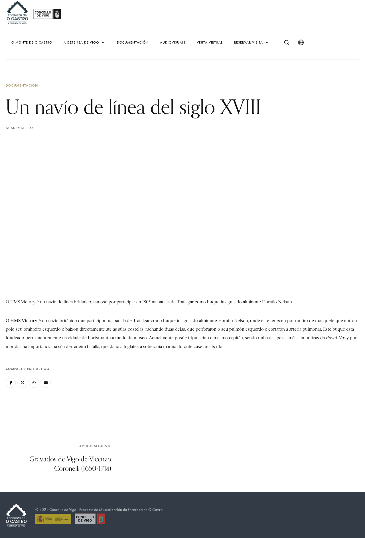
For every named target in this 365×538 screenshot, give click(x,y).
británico (68, 320)
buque (338, 329)
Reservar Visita (251, 42)
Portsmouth (99, 337)
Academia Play (20, 128)
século (216, 346)
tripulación (198, 337)
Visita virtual (210, 42)
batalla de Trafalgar (131, 320)
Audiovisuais (172, 42)
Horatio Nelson (233, 320)
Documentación (133, 42)
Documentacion (22, 85)
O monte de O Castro (31, 42)
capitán (236, 337)
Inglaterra (132, 346)
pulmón (236, 329)
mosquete (324, 320)
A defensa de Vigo (85, 42)
